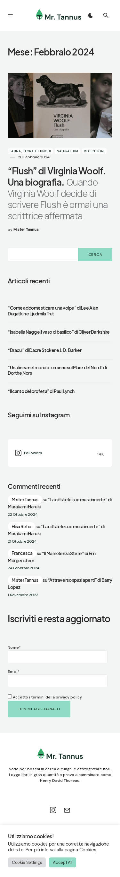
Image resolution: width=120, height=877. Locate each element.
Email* (40, 678)
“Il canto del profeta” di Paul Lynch (41, 391)
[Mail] (67, 810)
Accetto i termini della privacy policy (45, 697)
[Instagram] (60, 453)
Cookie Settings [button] (27, 862)
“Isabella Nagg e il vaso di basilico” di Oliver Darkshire (59, 332)
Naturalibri (67, 151)
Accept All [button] (62, 862)
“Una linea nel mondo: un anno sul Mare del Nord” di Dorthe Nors (57, 370)
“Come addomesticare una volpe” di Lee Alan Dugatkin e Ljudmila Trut (53, 310)
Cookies (87, 850)
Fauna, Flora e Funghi (30, 151)
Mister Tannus (25, 499)
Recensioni (94, 151)
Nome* (40, 654)
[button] (10, 15)
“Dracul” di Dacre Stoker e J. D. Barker (45, 350)
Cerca (95, 254)
